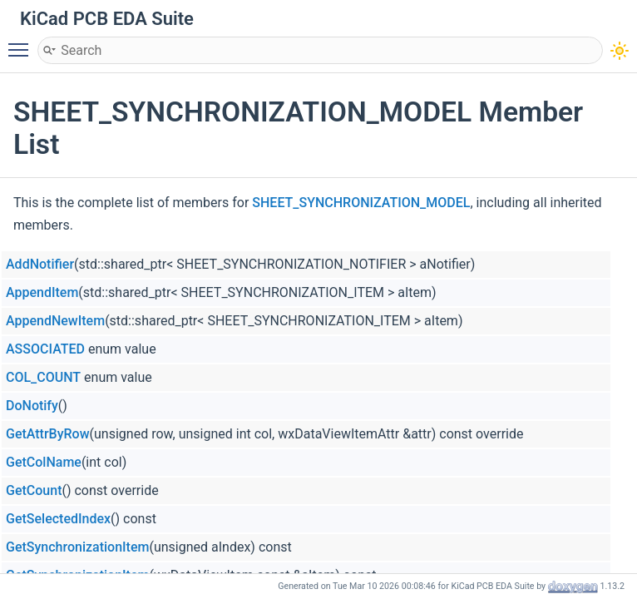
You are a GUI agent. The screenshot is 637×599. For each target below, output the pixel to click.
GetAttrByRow (48, 434)
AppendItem (42, 292)
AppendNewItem (55, 321)
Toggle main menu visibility (22, 42)
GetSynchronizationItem (77, 547)
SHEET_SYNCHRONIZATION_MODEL (361, 202)
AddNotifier (40, 264)
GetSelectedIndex (58, 519)
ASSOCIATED (45, 349)
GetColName (43, 462)
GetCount (34, 490)
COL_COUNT (43, 377)
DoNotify (32, 405)
